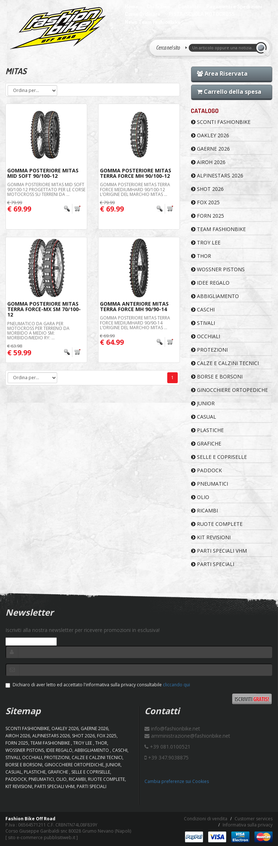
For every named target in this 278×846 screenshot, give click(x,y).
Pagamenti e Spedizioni (234, 6)
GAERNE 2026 (210, 148)
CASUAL (203, 416)
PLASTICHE (207, 430)
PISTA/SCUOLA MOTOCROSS (202, 14)
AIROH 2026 (208, 162)
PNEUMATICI (209, 483)
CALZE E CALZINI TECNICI (225, 363)
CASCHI (203, 309)
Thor (201, 255)
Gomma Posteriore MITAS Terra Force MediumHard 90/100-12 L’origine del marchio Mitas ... (135, 189)
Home (131, 6)
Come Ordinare (142, 14)
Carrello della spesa (229, 92)
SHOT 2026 (207, 188)
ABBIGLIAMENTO (215, 296)
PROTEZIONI (209, 349)
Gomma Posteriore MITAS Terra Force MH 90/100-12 (135, 173)
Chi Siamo (158, 6)
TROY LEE (205, 242)
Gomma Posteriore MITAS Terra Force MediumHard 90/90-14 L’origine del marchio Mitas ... (135, 322)
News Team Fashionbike (153, 21)
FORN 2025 (207, 215)
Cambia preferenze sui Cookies (176, 781)
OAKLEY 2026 (210, 135)
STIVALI (203, 322)
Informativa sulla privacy (248, 825)
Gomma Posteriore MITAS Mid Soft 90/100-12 (43, 173)
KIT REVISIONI (211, 537)
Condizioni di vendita (205, 819)
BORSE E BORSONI (217, 376)
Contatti (188, 6)
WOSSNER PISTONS (218, 269)
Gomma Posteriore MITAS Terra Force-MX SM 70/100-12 (44, 309)
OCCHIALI (205, 336)
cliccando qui (176, 685)
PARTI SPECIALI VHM (219, 550)
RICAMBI (204, 510)
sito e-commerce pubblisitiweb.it (41, 837)
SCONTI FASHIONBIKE (220, 121)
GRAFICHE (206, 443)
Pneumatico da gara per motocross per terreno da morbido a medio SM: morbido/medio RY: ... (38, 331)
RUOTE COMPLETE (217, 523)
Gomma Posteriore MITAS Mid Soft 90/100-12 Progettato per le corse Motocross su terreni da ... (46, 189)
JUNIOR (203, 403)
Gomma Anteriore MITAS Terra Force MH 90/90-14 (134, 306)
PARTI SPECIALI (212, 564)
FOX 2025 (205, 202)
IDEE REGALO (210, 282)
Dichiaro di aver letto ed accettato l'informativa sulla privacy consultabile (97, 685)
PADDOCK (206, 470)
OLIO (200, 497)
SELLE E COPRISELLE (219, 456)
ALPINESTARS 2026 (217, 175)
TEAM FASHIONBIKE (218, 229)
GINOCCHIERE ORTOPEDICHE (229, 389)
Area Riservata (222, 74)
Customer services (254, 819)
